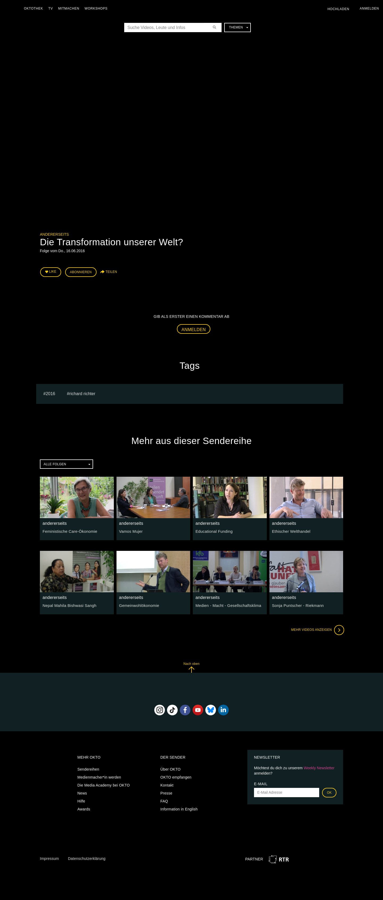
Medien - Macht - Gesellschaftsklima (226, 605)
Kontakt (166, 784)
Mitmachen (70, 8)
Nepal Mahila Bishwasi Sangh (68, 605)
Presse (166, 792)
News (82, 792)
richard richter (82, 393)
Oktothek (34, 8)
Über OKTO (170, 768)
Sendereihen (88, 768)
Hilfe (81, 800)
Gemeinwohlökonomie (138, 605)
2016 (50, 393)
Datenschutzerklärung (86, 858)
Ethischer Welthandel (290, 531)
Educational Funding (213, 531)
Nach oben (191, 666)
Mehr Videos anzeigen (316, 629)
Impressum (49, 858)
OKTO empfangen (176, 776)
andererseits (54, 234)
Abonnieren (81, 271)
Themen (238, 27)
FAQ (164, 800)
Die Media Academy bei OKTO (103, 784)
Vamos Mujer (130, 531)
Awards (83, 808)
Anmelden (194, 328)
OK (329, 792)
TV (52, 8)
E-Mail (261, 783)
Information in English (179, 808)
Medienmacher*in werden (99, 776)
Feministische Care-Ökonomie (68, 531)
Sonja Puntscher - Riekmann (296, 605)
